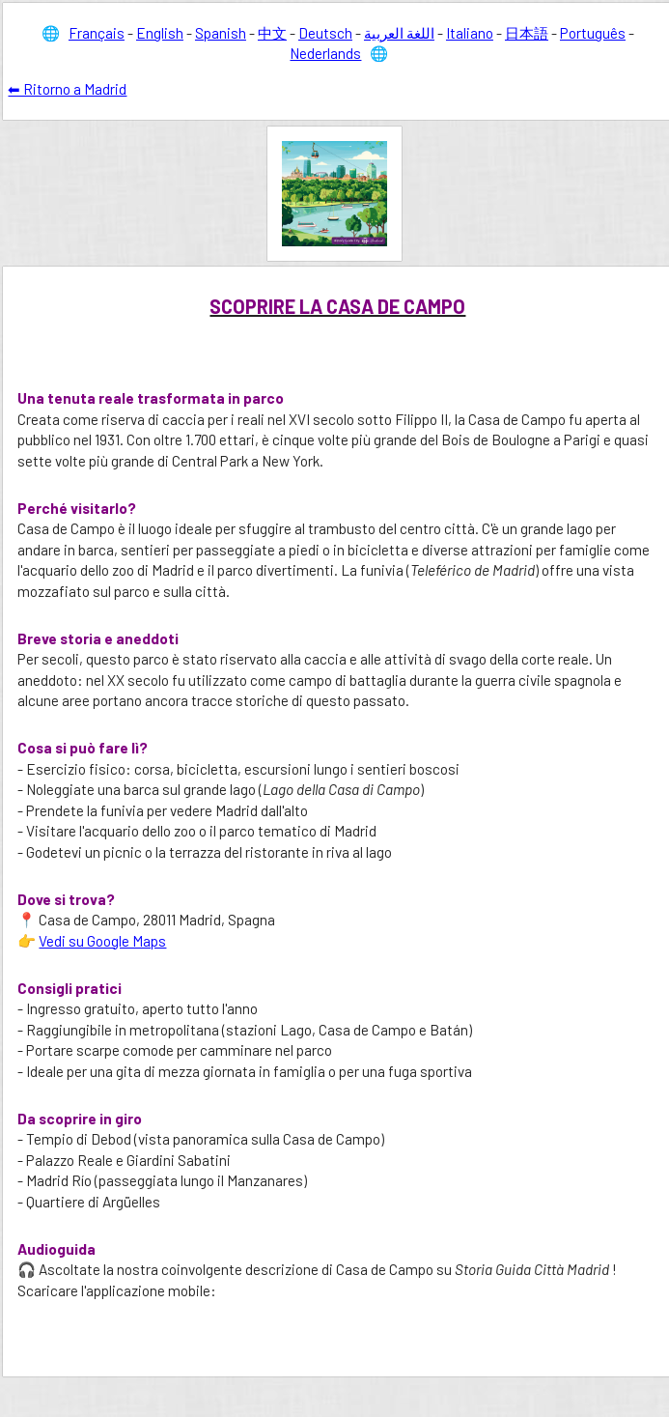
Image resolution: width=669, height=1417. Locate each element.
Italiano (469, 33)
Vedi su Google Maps (102, 940)
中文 (272, 33)
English (159, 33)
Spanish (220, 33)
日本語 (526, 33)
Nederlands (325, 53)
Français (97, 33)
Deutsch (325, 33)
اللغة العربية (399, 33)
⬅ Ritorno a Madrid (67, 89)
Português (593, 33)
